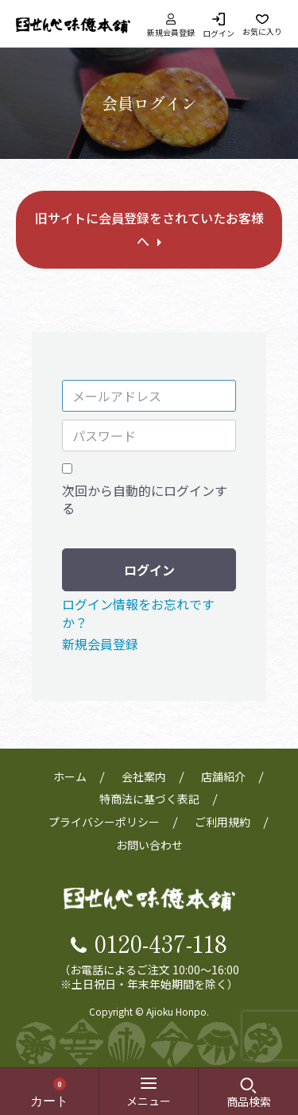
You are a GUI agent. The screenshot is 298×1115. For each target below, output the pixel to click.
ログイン (218, 32)
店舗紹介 (223, 776)
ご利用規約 (222, 822)
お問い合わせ (149, 845)
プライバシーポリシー (104, 822)
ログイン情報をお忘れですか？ (138, 612)
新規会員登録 (171, 25)
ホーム (70, 776)
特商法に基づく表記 (149, 799)
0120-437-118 (161, 942)
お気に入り (262, 30)
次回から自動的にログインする (144, 499)
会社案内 (144, 776)
